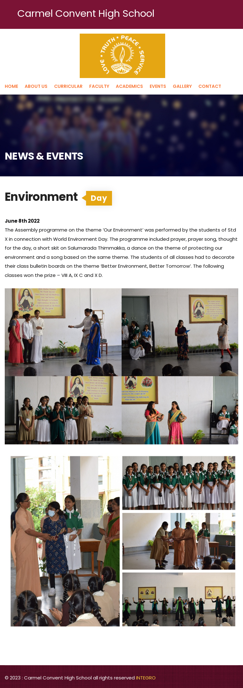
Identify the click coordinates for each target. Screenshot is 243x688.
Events (158, 86)
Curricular (68, 86)
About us (36, 86)
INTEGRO (146, 677)
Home (11, 86)
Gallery (182, 86)
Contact (209, 86)
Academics (129, 86)
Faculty (99, 86)
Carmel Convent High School (85, 13)
